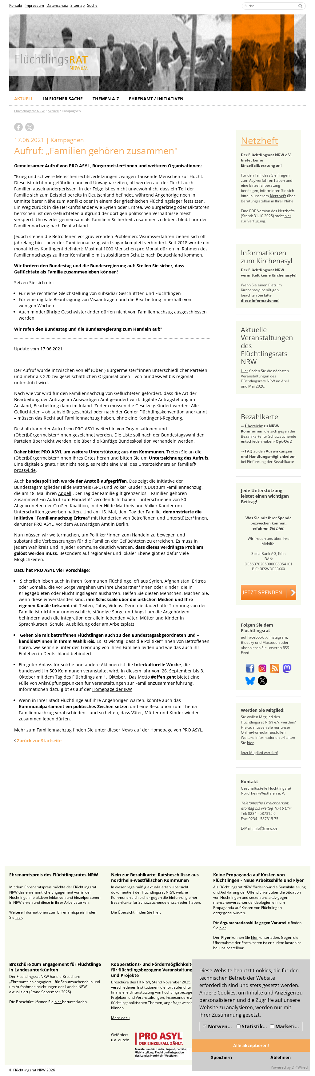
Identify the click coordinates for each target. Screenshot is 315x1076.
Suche (92, 5)
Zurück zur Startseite (39, 740)
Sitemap (77, 5)
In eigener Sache (63, 99)
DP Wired (300, 1067)
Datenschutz (57, 5)
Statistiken (253, 1026)
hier (288, 215)
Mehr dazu (120, 1017)
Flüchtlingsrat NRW (29, 111)
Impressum (34, 5)
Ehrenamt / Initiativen (156, 99)
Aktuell (23, 99)
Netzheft (259, 140)
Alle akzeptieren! (251, 1045)
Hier (244, 370)
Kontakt (15, 5)
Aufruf (58, 429)
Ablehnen (280, 1057)
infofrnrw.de (265, 828)
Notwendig (219, 1026)
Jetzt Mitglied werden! (259, 752)
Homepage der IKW (112, 689)
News (127, 730)
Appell (64, 493)
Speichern (221, 1057)
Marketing (285, 1026)
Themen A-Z (106, 99)
